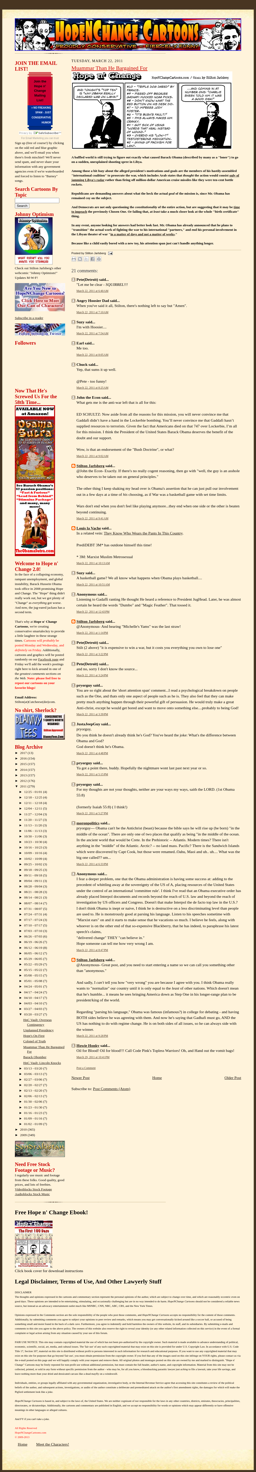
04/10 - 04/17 (33, 998)
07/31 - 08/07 (33, 909)
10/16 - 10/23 (33, 847)
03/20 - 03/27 (33, 1014)
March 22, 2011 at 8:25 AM (92, 387)
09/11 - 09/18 (33, 875)
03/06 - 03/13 (33, 1074)
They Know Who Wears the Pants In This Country (143, 533)
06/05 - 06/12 (33, 953)
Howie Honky (87, 1045)
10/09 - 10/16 (33, 853)
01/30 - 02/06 (33, 1101)
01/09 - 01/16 (33, 1118)
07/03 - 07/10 (33, 931)
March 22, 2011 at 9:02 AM (92, 456)
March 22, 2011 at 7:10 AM (92, 312)
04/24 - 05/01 (33, 986)
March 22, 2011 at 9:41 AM (92, 518)
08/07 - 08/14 (33, 903)
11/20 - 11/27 (33, 820)
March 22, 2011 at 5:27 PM (92, 813)
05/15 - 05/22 (33, 970)
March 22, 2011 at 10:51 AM (93, 584)
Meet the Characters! (52, 1444)
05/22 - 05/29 (33, 964)
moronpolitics (88, 823)
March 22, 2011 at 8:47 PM (92, 950)
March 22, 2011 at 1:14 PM (92, 632)
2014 (24, 770)
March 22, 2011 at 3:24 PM (92, 675)
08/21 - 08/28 (33, 892)
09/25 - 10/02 (33, 864)
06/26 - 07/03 (33, 936)
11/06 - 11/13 (33, 831)
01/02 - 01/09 (33, 1124)
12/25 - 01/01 (33, 792)
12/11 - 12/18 (33, 803)
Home (157, 1078)
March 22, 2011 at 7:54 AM (92, 333)
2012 (24, 781)
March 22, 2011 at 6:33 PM (92, 864)
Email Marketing (35, 138)
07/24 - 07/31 (33, 914)
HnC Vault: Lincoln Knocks (42, 1063)
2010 (24, 1129)
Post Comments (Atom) (111, 1089)
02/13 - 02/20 (33, 1090)
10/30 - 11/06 (33, 836)
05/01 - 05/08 (33, 981)
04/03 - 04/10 (33, 1003)
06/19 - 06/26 (33, 942)
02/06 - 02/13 (33, 1096)
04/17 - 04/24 (33, 992)
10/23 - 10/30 (33, 842)
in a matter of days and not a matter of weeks (142, 234)
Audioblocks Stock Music (32, 1194)
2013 (24, 775)
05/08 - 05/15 (33, 975)
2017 (24, 753)
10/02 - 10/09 (33, 859)
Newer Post (80, 1078)
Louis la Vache (88, 528)
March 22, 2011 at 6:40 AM (92, 290)
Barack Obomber (35, 1057)
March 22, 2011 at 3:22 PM (92, 654)
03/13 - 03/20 (33, 1068)
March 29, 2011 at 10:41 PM (92, 1057)
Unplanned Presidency (38, 1030)
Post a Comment (86, 1067)
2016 (24, 758)
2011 (24, 786)
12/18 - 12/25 (33, 797)
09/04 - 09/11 (33, 881)
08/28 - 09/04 (33, 886)
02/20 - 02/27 (33, 1085)
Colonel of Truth (34, 1041)
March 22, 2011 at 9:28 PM (92, 1035)
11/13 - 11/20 (33, 825)
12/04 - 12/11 (33, 808)
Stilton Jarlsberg (90, 466)
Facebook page (48, 659)
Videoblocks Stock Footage (33, 1189)
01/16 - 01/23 (33, 1113)
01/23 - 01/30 (33, 1107)
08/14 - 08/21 (33, 897)
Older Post (233, 1078)
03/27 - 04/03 (33, 1009)
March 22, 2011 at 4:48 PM (92, 753)
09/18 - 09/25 (33, 870)
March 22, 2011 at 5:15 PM (92, 774)
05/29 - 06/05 (33, 959)
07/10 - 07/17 (33, 925)
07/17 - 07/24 (33, 920)
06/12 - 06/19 (33, 948)
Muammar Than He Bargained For (109, 68)
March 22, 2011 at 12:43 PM (92, 611)
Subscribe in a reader (29, 318)
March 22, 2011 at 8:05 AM (92, 354)
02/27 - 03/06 (33, 1079)
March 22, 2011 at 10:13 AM (93, 563)
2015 (24, 764)
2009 (24, 1135)
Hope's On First (34, 1036)
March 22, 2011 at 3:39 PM (92, 714)
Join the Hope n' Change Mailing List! (40, 90)
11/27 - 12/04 (33, 814)
